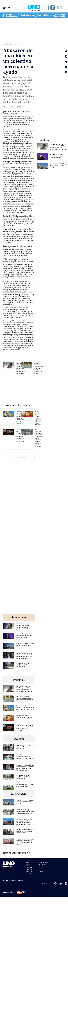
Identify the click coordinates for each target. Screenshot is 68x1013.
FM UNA (41, 871)
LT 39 (62, 15)
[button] (4, 8)
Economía (41, 15)
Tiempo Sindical (57, 15)
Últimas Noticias (6, 15)
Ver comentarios (19, 458)
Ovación (30, 15)
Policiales (22, 15)
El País (35, 15)
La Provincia (14, 15)
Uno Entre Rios (8, 45)
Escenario (50, 15)
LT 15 (64, 15)
